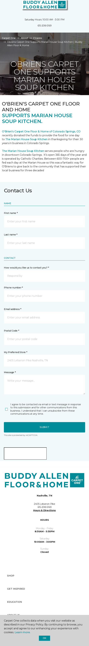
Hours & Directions (44, 510)
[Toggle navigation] (5, 6)
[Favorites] (81, 6)
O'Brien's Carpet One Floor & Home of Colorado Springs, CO (41, 131)
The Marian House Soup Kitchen (26, 139)
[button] (77, 6)
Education (14, 601)
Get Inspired (16, 588)
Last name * (10, 234)
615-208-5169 (45, 25)
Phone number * (13, 287)
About (24, 38)
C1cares (37, 38)
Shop (10, 575)
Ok (44, 638)
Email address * (12, 309)
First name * (11, 213)
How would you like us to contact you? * (26, 268)
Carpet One (9, 38)
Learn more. (22, 632)
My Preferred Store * (15, 352)
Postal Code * (11, 331)
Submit (44, 427)
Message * (10, 372)
